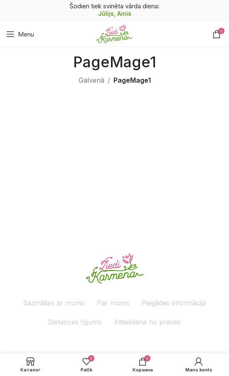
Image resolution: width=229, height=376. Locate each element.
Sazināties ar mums (53, 303)
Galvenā (91, 80)
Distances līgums (74, 322)
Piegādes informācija (174, 303)
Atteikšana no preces (147, 322)
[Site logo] (114, 33)
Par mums (113, 303)
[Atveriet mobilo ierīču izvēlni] (20, 34)
